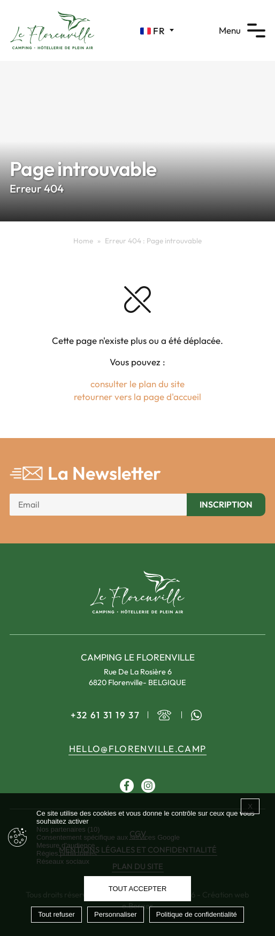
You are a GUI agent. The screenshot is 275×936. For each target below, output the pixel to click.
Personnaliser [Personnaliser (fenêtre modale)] (115, 914)
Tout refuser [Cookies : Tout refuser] (56, 914)
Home (83, 240)
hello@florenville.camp (138, 748)
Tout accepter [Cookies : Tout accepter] (138, 889)
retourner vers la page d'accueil (137, 396)
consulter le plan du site (137, 383)
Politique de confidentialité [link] (196, 914)
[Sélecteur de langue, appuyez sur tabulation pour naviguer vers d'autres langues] (157, 30)
